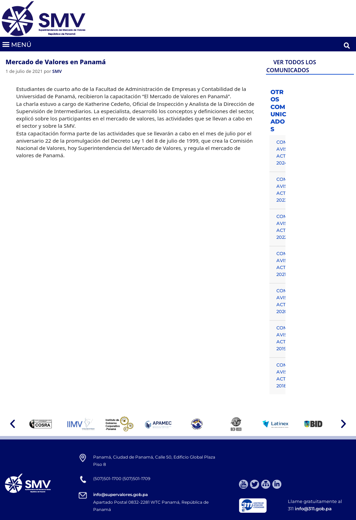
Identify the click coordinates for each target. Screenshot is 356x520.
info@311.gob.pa (313, 508)
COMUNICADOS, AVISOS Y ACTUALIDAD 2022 (280, 226)
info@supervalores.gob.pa (120, 494)
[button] (16, 44)
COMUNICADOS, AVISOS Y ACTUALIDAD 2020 (280, 301)
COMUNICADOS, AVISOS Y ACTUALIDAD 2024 (280, 152)
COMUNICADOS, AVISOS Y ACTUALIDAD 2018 (280, 375)
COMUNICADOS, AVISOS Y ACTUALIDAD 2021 (280, 264)
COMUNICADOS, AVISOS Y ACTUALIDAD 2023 (280, 189)
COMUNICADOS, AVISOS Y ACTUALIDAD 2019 (280, 338)
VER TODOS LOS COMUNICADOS (291, 66)
